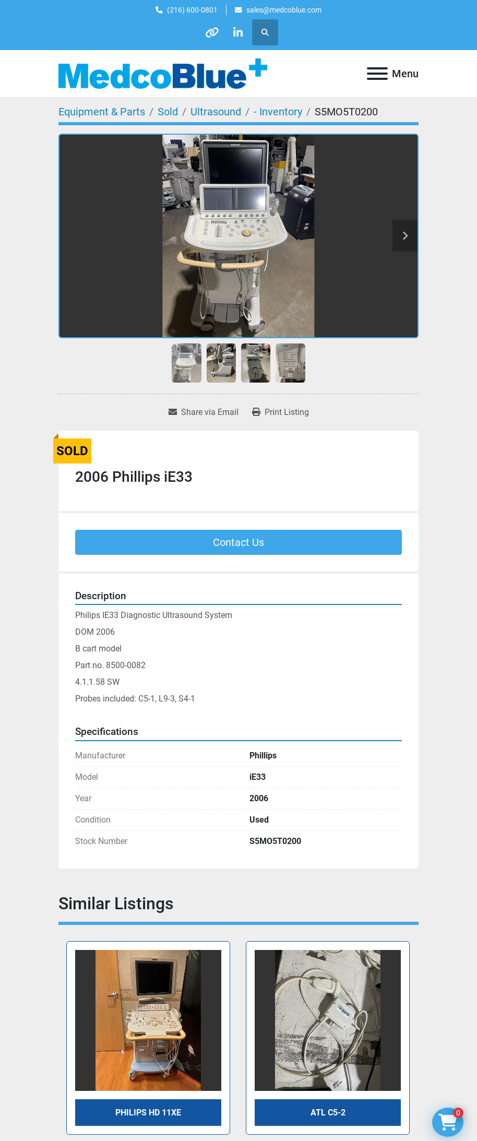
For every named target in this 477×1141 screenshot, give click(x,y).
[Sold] (168, 111)
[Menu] (377, 73)
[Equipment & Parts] (101, 111)
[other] (212, 32)
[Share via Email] (203, 412)
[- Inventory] (278, 111)
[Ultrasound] (215, 111)
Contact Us (238, 542)
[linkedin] (238, 32)
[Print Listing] (280, 412)
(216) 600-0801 (192, 10)
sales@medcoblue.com (283, 10)
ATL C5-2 (328, 1113)
